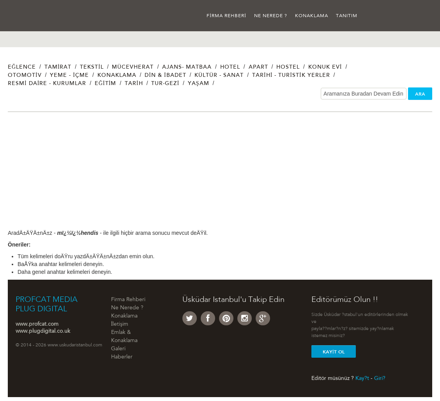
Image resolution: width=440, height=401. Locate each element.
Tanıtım (346, 16)
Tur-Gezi (165, 84)
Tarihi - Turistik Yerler (291, 75)
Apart (258, 67)
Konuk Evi (325, 67)
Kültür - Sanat (219, 75)
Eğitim (105, 84)
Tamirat (58, 67)
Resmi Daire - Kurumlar (47, 84)
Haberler (122, 357)
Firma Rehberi (226, 16)
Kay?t (362, 378)
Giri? (379, 378)
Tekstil (92, 67)
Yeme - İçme (69, 75)
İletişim (119, 324)
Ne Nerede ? (270, 16)
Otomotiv (25, 75)
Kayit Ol (334, 352)
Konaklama (311, 16)
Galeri (118, 349)
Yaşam (198, 84)
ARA (420, 94)
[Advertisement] (220, 174)
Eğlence (22, 67)
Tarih (134, 84)
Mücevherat (133, 67)
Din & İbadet (165, 75)
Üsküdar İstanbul (38, 15)
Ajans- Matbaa (187, 67)
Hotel (230, 67)
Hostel (288, 67)
